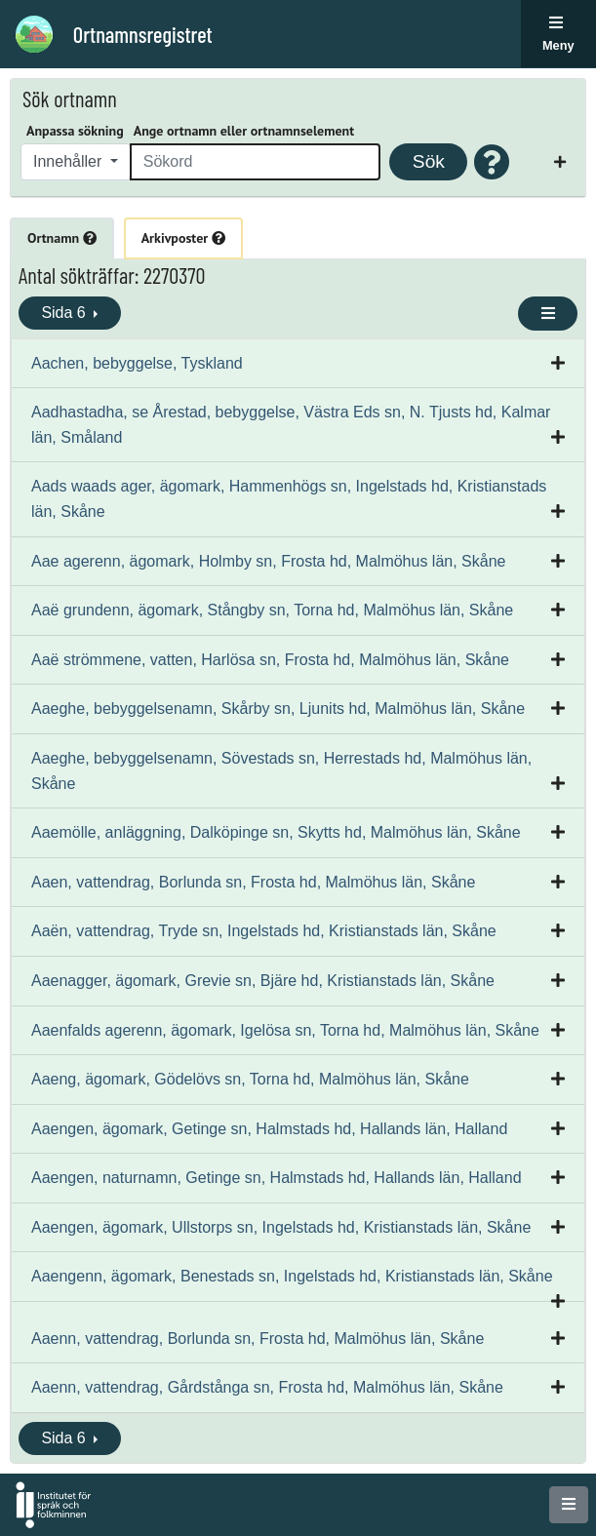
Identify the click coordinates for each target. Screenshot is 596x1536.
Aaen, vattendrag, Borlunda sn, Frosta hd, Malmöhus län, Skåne (253, 882)
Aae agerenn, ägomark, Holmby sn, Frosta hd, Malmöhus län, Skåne (268, 561)
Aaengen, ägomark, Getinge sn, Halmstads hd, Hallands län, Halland (269, 1129)
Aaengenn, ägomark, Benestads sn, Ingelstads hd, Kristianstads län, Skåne (292, 1276)
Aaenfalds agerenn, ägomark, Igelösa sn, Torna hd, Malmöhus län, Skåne (285, 1030)
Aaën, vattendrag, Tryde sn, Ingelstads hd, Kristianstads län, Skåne (264, 931)
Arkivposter (183, 238)
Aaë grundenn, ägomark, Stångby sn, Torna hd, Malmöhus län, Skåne (272, 610)
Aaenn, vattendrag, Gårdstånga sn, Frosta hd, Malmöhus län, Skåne (267, 1387)
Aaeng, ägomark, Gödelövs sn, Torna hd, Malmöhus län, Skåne (250, 1079)
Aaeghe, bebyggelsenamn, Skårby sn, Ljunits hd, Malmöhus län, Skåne (278, 708)
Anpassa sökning (75, 130)
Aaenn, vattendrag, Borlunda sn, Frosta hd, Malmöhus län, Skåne (257, 1338)
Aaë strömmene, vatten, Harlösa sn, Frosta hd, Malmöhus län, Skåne (270, 659)
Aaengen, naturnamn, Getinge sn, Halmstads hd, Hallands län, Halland (276, 1177)
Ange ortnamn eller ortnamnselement (244, 130)
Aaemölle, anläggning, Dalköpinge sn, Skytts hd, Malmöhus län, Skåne (276, 832)
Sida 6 (65, 312)
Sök (429, 161)
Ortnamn (62, 238)
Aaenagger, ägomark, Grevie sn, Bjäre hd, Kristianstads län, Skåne (263, 980)
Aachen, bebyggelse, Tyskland (137, 363)
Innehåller (69, 161)
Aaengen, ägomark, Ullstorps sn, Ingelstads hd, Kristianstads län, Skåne (281, 1227)
